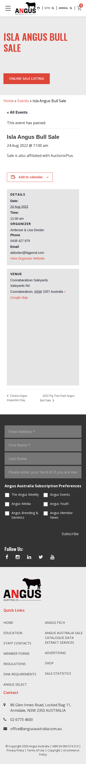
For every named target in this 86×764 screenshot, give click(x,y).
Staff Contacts (17, 643)
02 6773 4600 (21, 719)
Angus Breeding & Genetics (24, 515)
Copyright (53, 750)
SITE (49, 8)
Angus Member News (61, 515)
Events (23, 100)
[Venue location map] (43, 341)
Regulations (14, 664)
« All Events (17, 112)
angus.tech (55, 622)
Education (12, 633)
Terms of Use (35, 750)
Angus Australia (39, 746)
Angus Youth (59, 503)
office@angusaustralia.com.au (36, 728)
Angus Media (21, 503)
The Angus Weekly (25, 494)
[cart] (79, 8)
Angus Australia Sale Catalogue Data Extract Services (64, 638)
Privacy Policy (15, 750)
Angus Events (60, 494)
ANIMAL (66, 8)
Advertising (55, 653)
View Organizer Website (27, 258)
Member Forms (16, 653)
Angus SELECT (15, 684)
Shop (49, 663)
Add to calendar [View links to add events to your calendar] (31, 177)
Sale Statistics (58, 673)
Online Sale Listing (26, 78)
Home (8, 100)
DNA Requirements (19, 674)
